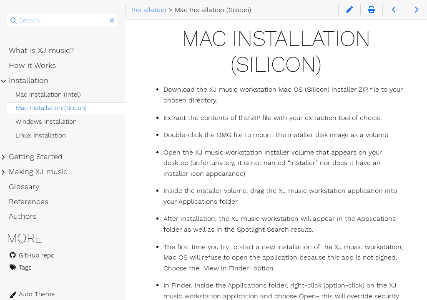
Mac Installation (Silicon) (51, 108)
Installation (28, 80)
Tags (20, 267)
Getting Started (36, 156)
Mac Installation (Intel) (48, 94)
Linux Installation (40, 135)
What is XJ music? (41, 50)
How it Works (32, 65)
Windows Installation (46, 121)
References (28, 202)
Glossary (24, 186)
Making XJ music (38, 172)
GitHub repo (32, 255)
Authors (23, 216)
